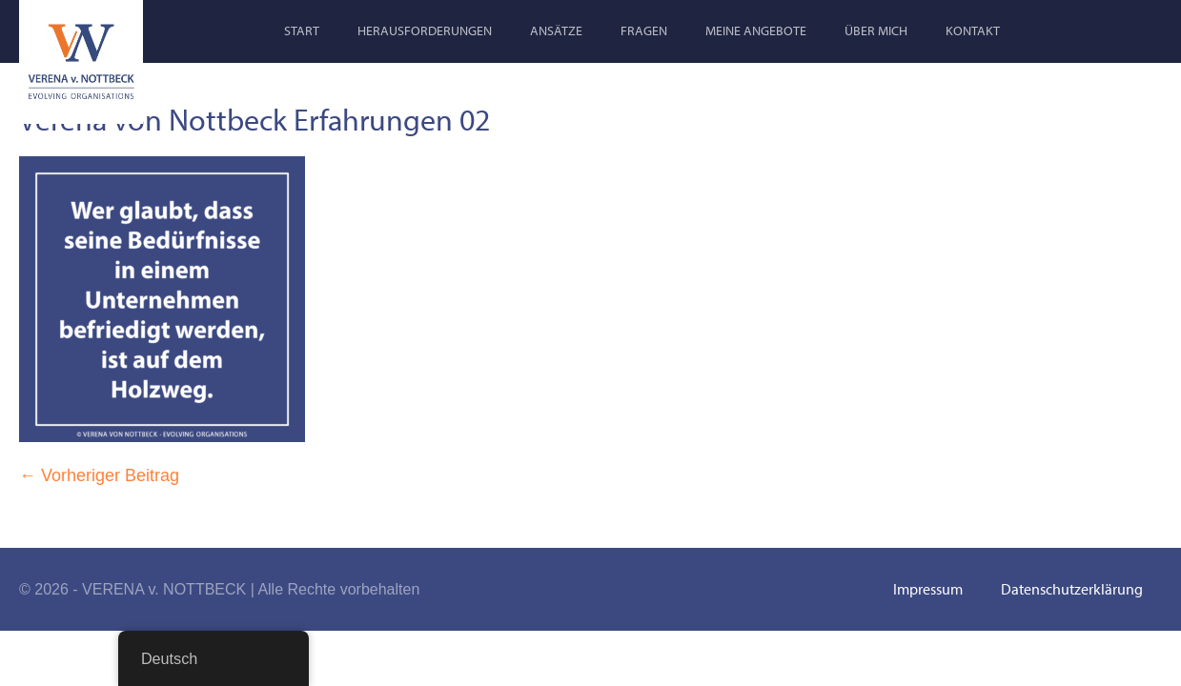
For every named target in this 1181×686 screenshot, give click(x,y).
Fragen (644, 30)
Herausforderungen (424, 30)
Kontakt (973, 30)
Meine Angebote (755, 30)
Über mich (876, 30)
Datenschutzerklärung (1072, 588)
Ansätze (556, 30)
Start (301, 30)
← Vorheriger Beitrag (99, 475)
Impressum (928, 588)
